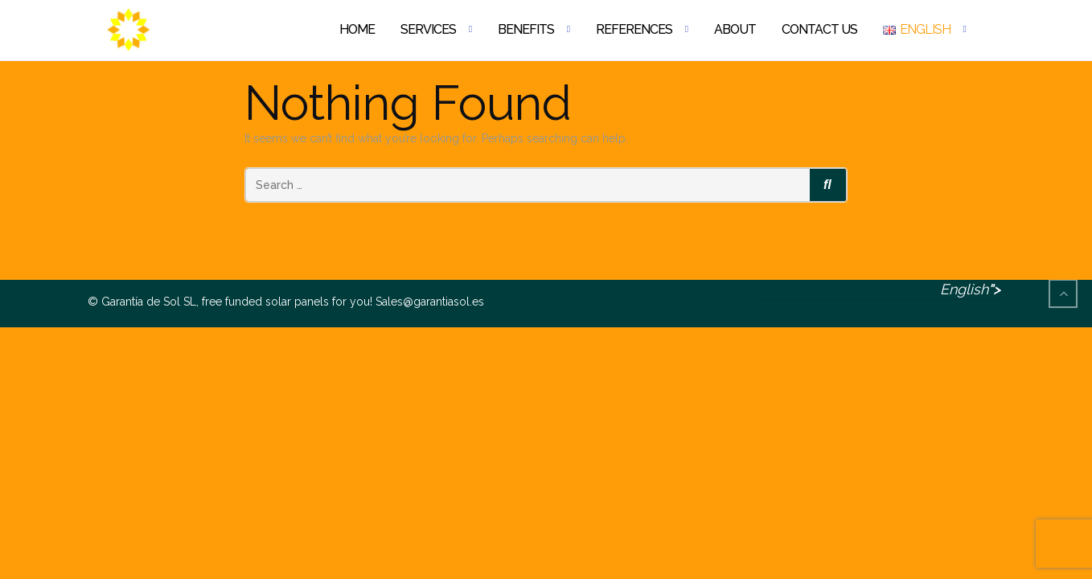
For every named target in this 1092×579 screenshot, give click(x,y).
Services (428, 29)
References (634, 29)
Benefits (526, 29)
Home (357, 29)
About (735, 29)
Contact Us (819, 29)
